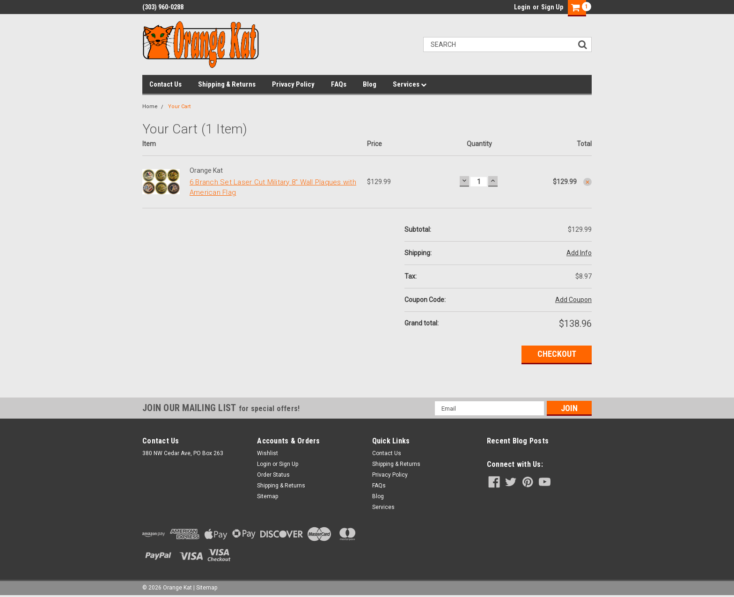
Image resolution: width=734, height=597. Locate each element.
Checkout (556, 354)
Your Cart (179, 106)
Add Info (579, 253)
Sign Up (552, 7)
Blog (369, 84)
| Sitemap (205, 587)
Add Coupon (573, 299)
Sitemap (267, 496)
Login (522, 7)
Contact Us (165, 84)
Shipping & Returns (227, 84)
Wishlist (267, 453)
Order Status (273, 475)
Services (409, 84)
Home (150, 106)
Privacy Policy (293, 84)
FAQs (338, 84)
